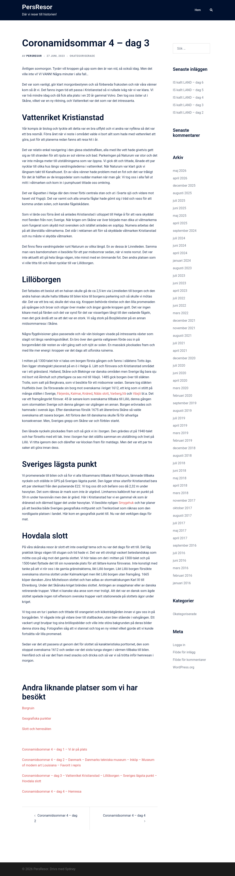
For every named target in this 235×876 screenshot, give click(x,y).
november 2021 (184, 328)
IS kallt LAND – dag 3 (188, 105)
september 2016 (184, 545)
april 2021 (180, 351)
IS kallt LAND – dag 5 (188, 90)
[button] (211, 10)
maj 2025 (179, 216)
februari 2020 (182, 396)
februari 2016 (182, 575)
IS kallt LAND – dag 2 (188, 112)
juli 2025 (179, 201)
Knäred (87, 394)
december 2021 (184, 321)
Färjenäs (63, 394)
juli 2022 (179, 298)
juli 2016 (179, 553)
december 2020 (184, 358)
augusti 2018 (182, 456)
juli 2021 (179, 343)
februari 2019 (182, 440)
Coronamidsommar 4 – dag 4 (124, 815)
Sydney (70, 869)
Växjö (137, 394)
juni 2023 (179, 283)
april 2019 (180, 425)
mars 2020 (180, 388)
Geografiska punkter (36, 718)
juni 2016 (179, 560)
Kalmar (76, 394)
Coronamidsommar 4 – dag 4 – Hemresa (51, 791)
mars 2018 (180, 493)
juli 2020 (179, 365)
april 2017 (180, 538)
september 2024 (184, 231)
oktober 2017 (182, 508)
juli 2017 (179, 523)
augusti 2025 (182, 193)
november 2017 (184, 500)
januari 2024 (182, 261)
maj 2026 (179, 171)
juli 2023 (179, 276)
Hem (198, 10)
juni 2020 (179, 373)
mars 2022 (180, 313)
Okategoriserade (82, 55)
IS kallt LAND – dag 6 (188, 82)
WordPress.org (183, 667)
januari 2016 (182, 583)
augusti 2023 (182, 268)
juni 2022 (179, 305)
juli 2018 (179, 463)
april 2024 (180, 253)
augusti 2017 (182, 516)
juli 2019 (179, 418)
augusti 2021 (182, 336)
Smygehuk (126, 503)
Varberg (116, 394)
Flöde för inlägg (184, 652)
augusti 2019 (182, 411)
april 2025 (180, 223)
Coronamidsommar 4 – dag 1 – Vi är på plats (54, 749)
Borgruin (28, 708)
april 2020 (180, 380)
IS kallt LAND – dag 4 (188, 97)
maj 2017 (179, 531)
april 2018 (180, 485)
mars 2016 (180, 568)
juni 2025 (179, 208)
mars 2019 (180, 433)
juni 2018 (179, 471)
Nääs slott (101, 394)
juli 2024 (179, 238)
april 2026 (180, 178)
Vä (124, 394)
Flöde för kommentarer (189, 660)
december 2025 (184, 185)
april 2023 (180, 291)
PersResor (37, 7)
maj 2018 (179, 478)
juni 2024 (179, 245)
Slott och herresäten (36, 729)
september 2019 (184, 403)
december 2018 (184, 448)
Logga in (179, 645)
